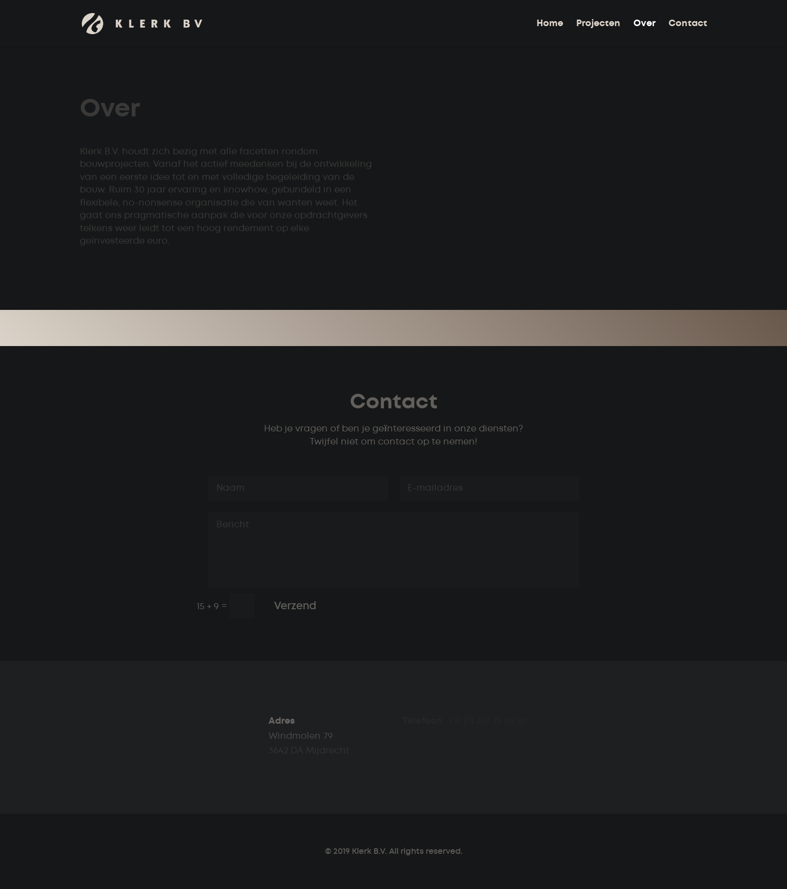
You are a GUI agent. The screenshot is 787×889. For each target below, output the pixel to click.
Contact (688, 24)
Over (644, 24)
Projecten (598, 24)
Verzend (295, 606)
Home (550, 24)
